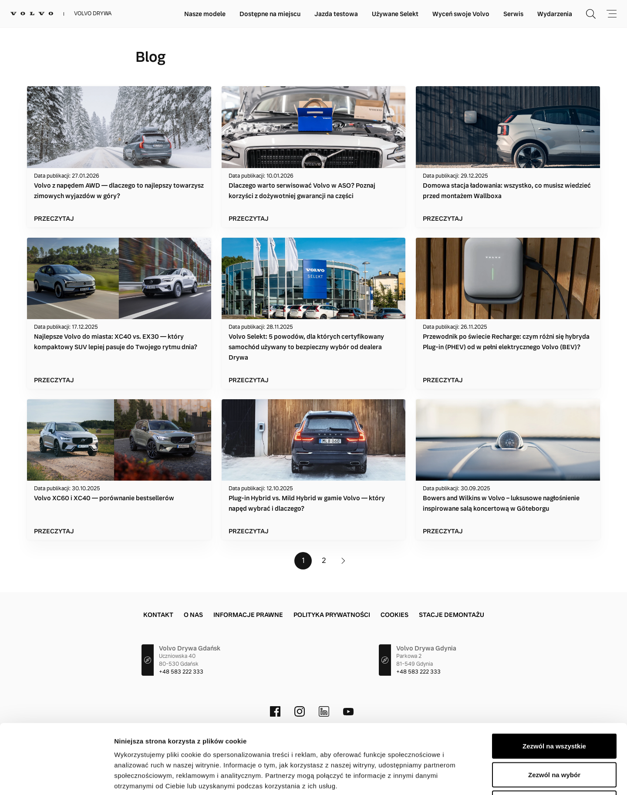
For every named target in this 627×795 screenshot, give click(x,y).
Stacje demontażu (451, 615)
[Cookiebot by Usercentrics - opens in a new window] (56, 778)
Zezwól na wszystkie (554, 680)
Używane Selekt (395, 14)
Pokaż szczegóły (464, 778)
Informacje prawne (248, 615)
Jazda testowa (336, 14)
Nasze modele (205, 14)
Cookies (394, 615)
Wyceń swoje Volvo (460, 14)
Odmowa (554, 737)
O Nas (193, 615)
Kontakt (158, 615)
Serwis (513, 14)
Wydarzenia (554, 14)
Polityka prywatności (331, 615)
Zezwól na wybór (554, 709)
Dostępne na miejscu (269, 14)
